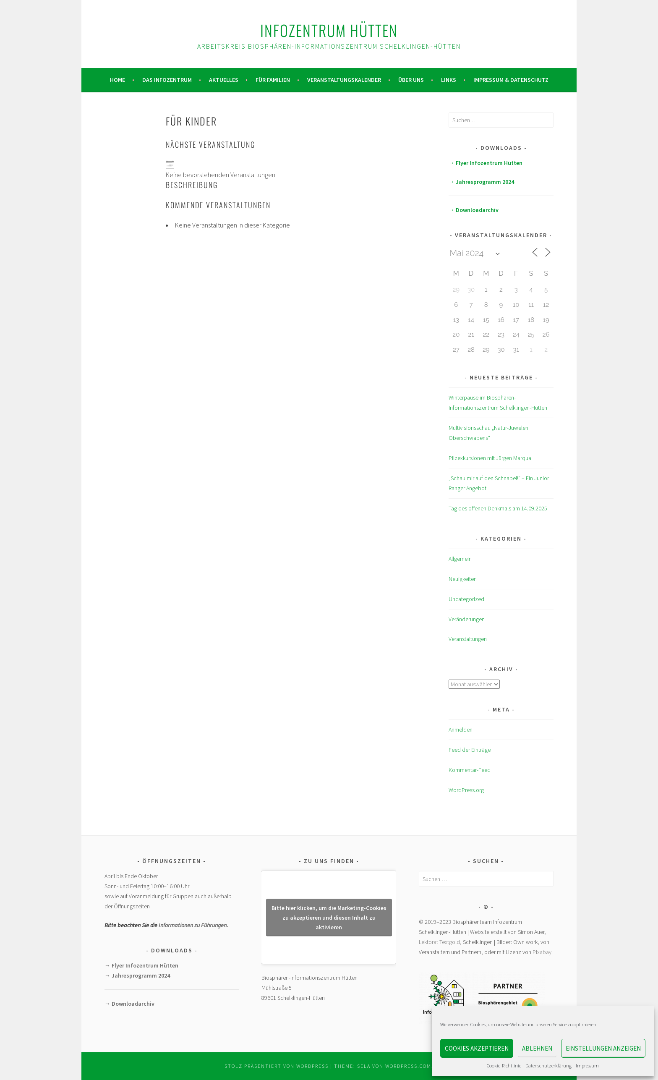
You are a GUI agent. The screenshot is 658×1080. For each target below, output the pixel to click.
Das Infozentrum (167, 80)
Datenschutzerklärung (548, 1065)
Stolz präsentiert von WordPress (277, 1066)
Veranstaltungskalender (344, 80)
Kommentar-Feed (470, 770)
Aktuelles (223, 80)
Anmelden (461, 729)
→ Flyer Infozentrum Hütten (485, 163)
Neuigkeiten (463, 579)
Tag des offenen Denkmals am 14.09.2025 (498, 508)
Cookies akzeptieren (477, 1048)
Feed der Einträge (470, 749)
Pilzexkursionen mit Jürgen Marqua (490, 458)
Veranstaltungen (468, 639)
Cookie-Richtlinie (504, 1065)
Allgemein (460, 558)
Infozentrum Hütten (329, 30)
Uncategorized (466, 599)
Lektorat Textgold (439, 942)
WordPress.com (408, 1066)
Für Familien (273, 80)
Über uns (411, 80)
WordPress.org (466, 790)
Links (448, 80)
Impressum (587, 1065)
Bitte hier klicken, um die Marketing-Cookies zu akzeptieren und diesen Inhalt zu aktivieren (329, 917)
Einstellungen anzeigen (603, 1048)
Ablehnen (537, 1048)
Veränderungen (467, 619)
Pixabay (542, 952)
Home (117, 80)
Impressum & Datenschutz (510, 80)
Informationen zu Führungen (193, 925)
